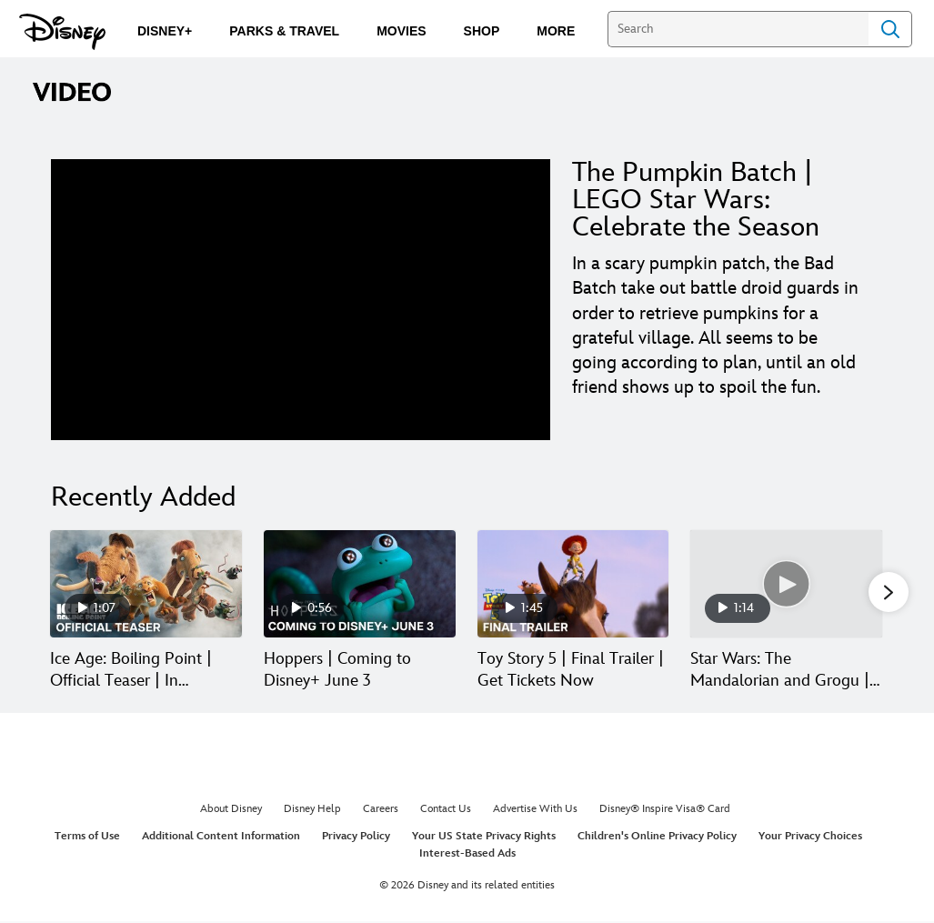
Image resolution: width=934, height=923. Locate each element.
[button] (889, 593)
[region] (300, 299)
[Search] (738, 29)
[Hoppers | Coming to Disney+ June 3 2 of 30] (360, 584)
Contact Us (445, 811)
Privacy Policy (356, 837)
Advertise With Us (535, 811)
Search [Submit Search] (890, 29)
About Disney (231, 811)
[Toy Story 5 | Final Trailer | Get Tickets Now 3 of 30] (573, 584)
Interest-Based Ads (467, 855)
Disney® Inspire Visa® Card (664, 811)
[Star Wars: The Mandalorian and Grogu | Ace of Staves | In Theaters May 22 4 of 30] (786, 584)
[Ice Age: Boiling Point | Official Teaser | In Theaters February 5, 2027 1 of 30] (146, 584)
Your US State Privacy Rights (484, 837)
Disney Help (312, 811)
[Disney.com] (62, 32)
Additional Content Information (221, 837)
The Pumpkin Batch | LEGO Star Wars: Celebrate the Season (695, 200)
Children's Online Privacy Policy (657, 837)
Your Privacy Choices (810, 837)
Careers (380, 811)
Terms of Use (87, 837)
